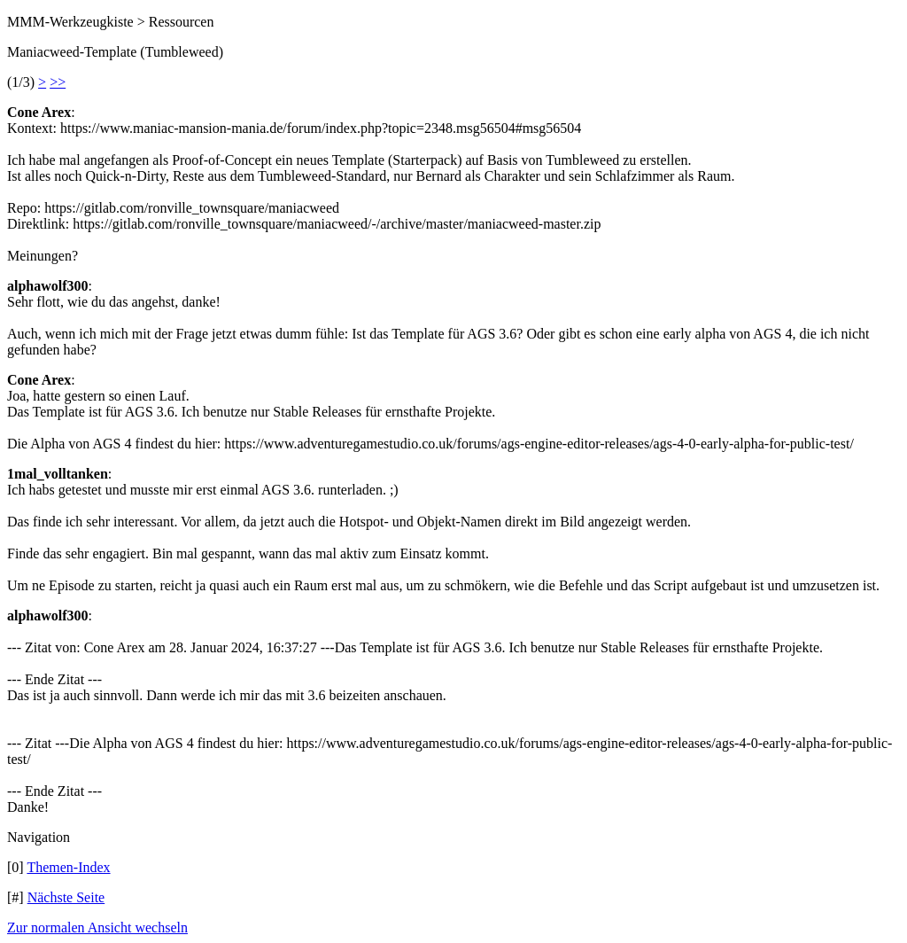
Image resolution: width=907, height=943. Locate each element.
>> (58, 82)
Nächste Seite (66, 897)
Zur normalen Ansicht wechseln (97, 927)
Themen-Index (68, 867)
